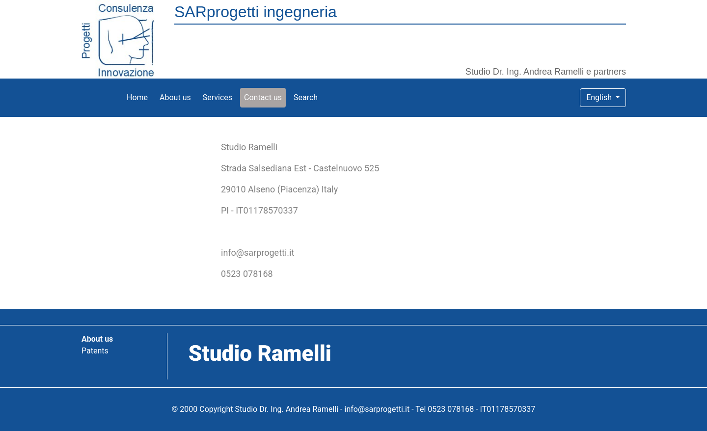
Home (139, 96)
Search (306, 97)
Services (217, 97)
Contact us (263, 97)
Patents (95, 350)
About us (175, 97)
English (600, 97)
